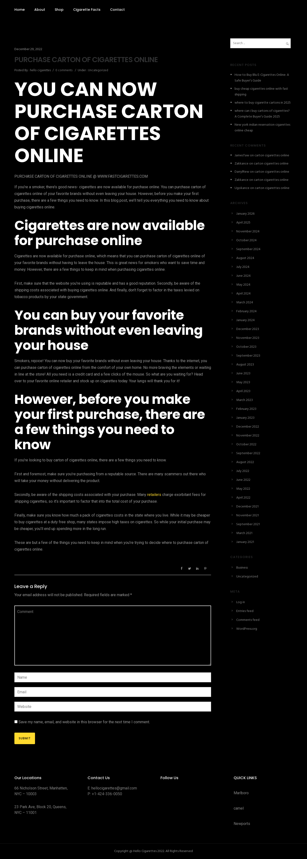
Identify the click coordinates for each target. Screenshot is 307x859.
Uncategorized (97, 70)
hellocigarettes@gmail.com (114, 788)
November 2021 (247, 515)
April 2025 (243, 222)
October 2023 (246, 347)
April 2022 (243, 497)
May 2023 (243, 382)
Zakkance (241, 163)
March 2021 (244, 533)
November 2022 (247, 435)
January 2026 (245, 214)
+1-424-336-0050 (107, 794)
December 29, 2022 (28, 49)
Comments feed (248, 620)
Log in (240, 602)
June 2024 (243, 276)
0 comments (63, 70)
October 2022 (246, 444)
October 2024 (246, 240)
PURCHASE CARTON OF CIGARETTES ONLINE (86, 60)
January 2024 (245, 320)
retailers (154, 494)
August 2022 (245, 462)
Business (242, 568)
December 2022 (247, 427)
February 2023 (246, 409)
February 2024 (246, 311)
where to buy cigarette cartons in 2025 (263, 103)
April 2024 (243, 293)
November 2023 (247, 338)
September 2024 (248, 249)
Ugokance (242, 188)
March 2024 (244, 302)
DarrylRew (242, 172)
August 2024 (245, 258)
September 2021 (248, 524)
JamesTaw (242, 155)
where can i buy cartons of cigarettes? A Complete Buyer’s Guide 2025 (262, 113)
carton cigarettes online (271, 155)
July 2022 (242, 471)
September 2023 (248, 356)
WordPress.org (246, 629)
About (39, 9)
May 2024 (243, 285)
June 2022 (243, 480)
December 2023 (247, 329)
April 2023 (243, 391)
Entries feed (245, 611)
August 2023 (245, 364)
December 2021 (247, 506)
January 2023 (245, 418)
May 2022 (243, 489)
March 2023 (244, 400)
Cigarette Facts (86, 9)
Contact (117, 9)
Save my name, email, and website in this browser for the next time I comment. (84, 722)
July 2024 (242, 267)
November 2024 (248, 231)
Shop (59, 9)
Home (19, 9)
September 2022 (248, 453)
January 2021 (245, 542)
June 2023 (243, 373)
